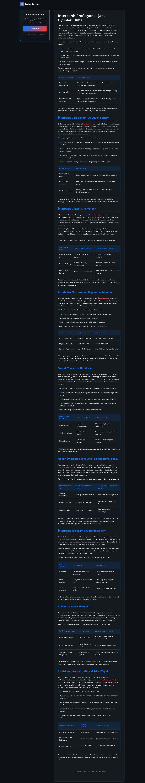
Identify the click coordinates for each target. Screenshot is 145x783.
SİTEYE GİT (35, 29)
